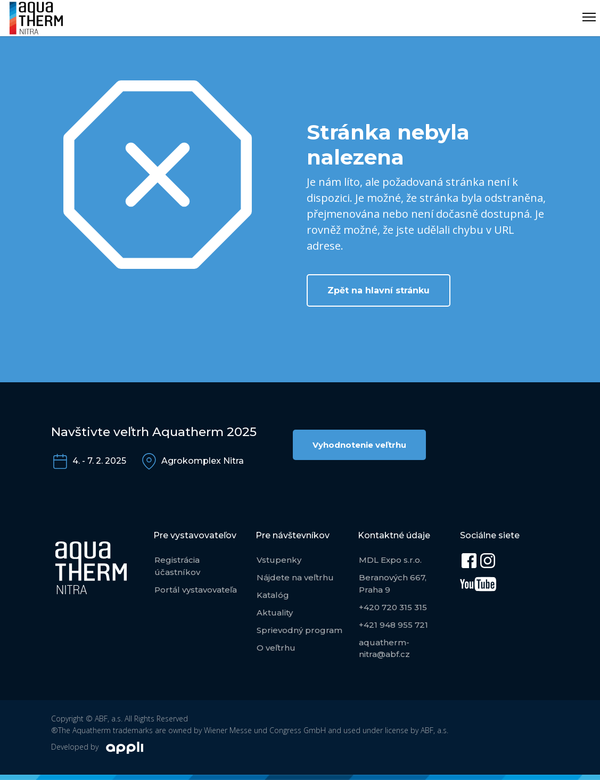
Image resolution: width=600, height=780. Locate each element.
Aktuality (275, 612)
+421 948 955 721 (393, 625)
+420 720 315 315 (393, 607)
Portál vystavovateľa (195, 590)
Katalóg (273, 595)
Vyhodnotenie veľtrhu (359, 445)
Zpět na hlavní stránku (378, 290)
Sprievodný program (299, 630)
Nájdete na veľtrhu (295, 577)
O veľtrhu (276, 648)
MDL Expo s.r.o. (390, 560)
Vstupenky (279, 560)
